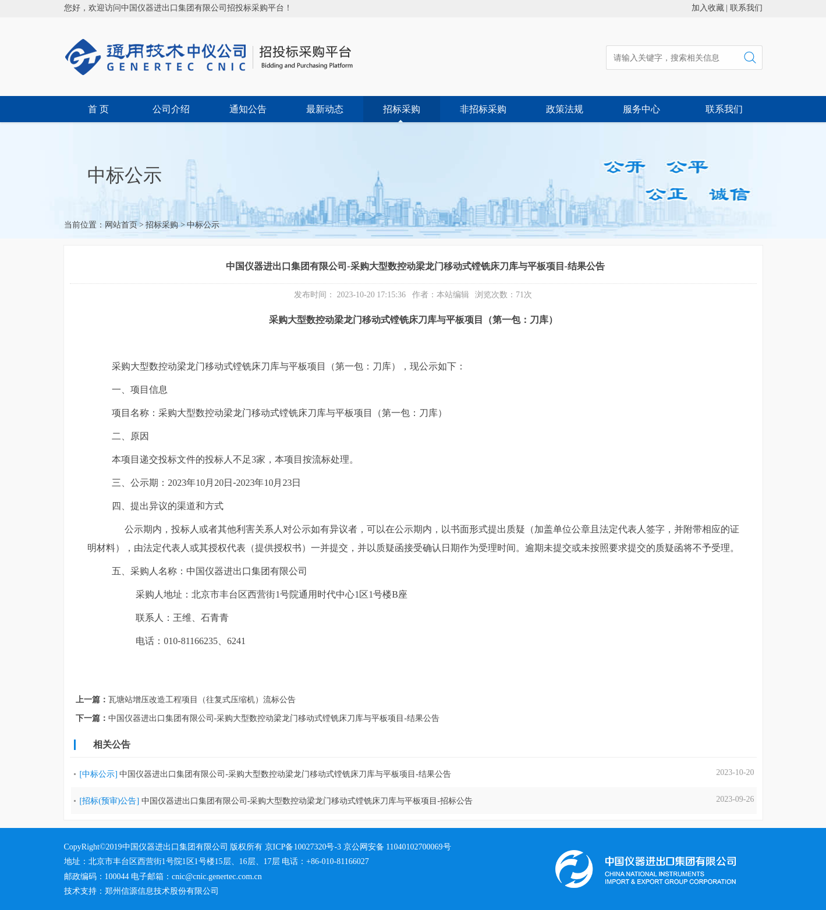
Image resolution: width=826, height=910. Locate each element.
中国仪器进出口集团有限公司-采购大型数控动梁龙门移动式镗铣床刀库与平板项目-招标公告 (307, 801)
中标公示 (203, 225)
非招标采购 (483, 109)
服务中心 (641, 109)
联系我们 (746, 7)
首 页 (98, 109)
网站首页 (121, 225)
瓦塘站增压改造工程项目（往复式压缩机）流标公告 (202, 699)
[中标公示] (99, 774)
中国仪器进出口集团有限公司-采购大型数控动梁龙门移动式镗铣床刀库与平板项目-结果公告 (273, 718)
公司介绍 (171, 109)
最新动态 (324, 109)
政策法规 (564, 109)
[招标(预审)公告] (110, 801)
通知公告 (248, 109)
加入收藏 (708, 7)
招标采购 (401, 109)
